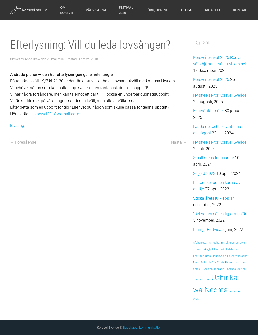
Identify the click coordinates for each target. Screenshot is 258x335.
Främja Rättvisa (207, 229)
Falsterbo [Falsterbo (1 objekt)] (232, 249)
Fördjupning (157, 10)
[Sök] (220, 43)
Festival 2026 (126, 10)
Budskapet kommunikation (142, 327)
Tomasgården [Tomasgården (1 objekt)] (201, 279)
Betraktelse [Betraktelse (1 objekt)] (227, 242)
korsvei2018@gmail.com (57, 113)
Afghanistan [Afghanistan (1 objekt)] (200, 242)
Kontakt (240, 10)
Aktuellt (212, 10)
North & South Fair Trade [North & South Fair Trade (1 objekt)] (208, 262)
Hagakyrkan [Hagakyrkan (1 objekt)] (219, 256)
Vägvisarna (96, 10)
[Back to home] (25, 10)
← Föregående (23, 142)
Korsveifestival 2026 (211, 79)
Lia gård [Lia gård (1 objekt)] (232, 256)
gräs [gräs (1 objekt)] (208, 256)
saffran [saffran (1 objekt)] (240, 262)
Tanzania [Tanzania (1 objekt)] (219, 269)
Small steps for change (213, 157)
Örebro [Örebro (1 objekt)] (197, 299)
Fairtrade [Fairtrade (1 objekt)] (219, 249)
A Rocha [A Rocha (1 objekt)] (214, 242)
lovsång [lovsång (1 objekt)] (242, 256)
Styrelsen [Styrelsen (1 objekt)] (207, 269)
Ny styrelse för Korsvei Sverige (219, 95)
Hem (43, 10)
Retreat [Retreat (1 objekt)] (230, 262)
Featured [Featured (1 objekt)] (198, 256)
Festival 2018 (88, 59)
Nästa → (179, 142)
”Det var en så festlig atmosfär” (220, 213)
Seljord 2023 (204, 173)
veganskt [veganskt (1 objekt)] (234, 291)
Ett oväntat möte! (208, 110)
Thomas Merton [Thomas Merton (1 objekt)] (235, 269)
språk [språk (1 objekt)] (196, 269)
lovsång (17, 125)
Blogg (186, 10)
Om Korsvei (66, 10)
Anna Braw (32, 59)
